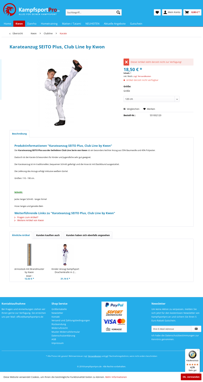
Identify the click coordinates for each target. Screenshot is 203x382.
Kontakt (56, 316)
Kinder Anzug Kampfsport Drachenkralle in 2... (65, 270)
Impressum (58, 343)
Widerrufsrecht (60, 327)
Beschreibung (19, 133)
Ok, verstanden (191, 376)
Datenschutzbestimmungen (180, 335)
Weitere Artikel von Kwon (29, 220)
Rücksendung (59, 324)
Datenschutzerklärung (63, 335)
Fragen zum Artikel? (26, 217)
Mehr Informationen (116, 377)
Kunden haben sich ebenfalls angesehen (88, 235)
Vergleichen (131, 108)
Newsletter (57, 312)
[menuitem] (94, 12)
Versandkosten (94, 356)
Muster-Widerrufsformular (66, 331)
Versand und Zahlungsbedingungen (71, 320)
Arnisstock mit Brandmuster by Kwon (29, 270)
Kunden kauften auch (48, 235)
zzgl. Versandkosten (142, 76)
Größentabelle (59, 309)
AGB (54, 339)
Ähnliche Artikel (21, 235)
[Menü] (198, 351)
